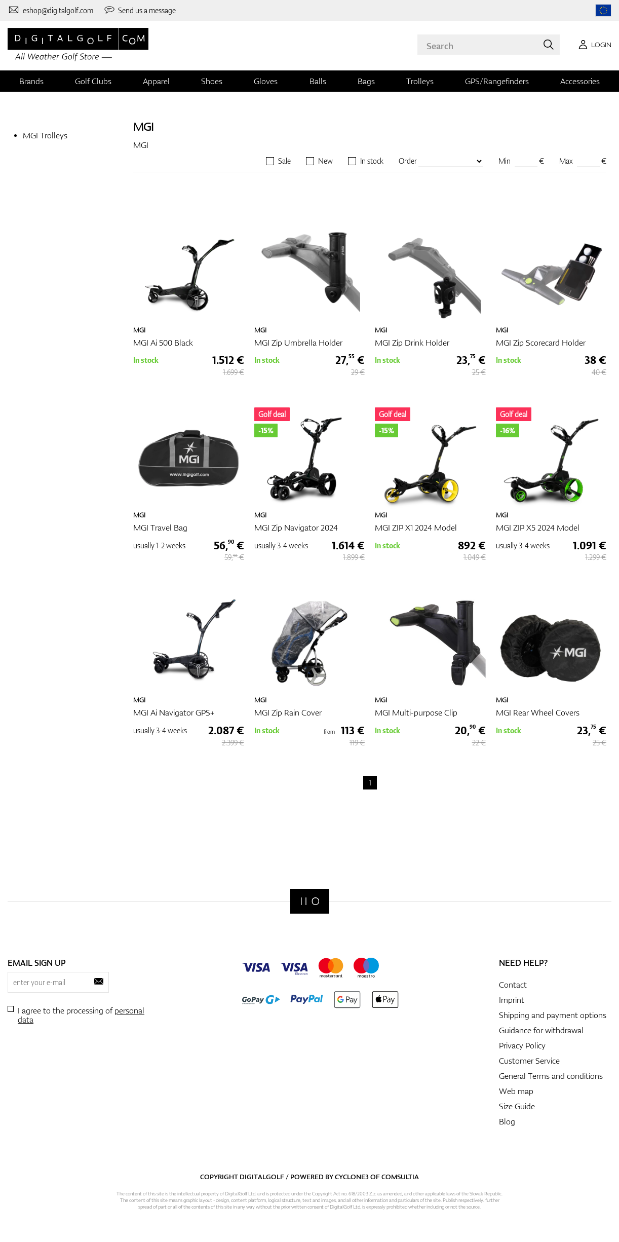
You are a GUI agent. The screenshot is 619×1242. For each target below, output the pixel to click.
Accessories (580, 81)
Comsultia (400, 1176)
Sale (284, 161)
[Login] (593, 44)
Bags (366, 81)
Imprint (511, 999)
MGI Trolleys (45, 135)
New (325, 161)
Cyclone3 (352, 1176)
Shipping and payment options (552, 1015)
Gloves (266, 81)
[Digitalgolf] (309, 901)
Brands (31, 81)
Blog (507, 1121)
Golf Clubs (93, 81)
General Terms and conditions (551, 1075)
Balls (318, 81)
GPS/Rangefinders (497, 81)
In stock (371, 161)
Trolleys (420, 81)
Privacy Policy (522, 1045)
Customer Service (529, 1060)
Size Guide (517, 1106)
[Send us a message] (139, 10)
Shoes (211, 81)
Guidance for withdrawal (541, 1030)
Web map (516, 1091)
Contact (513, 984)
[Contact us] (50, 10)
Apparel (156, 81)
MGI (143, 126)
